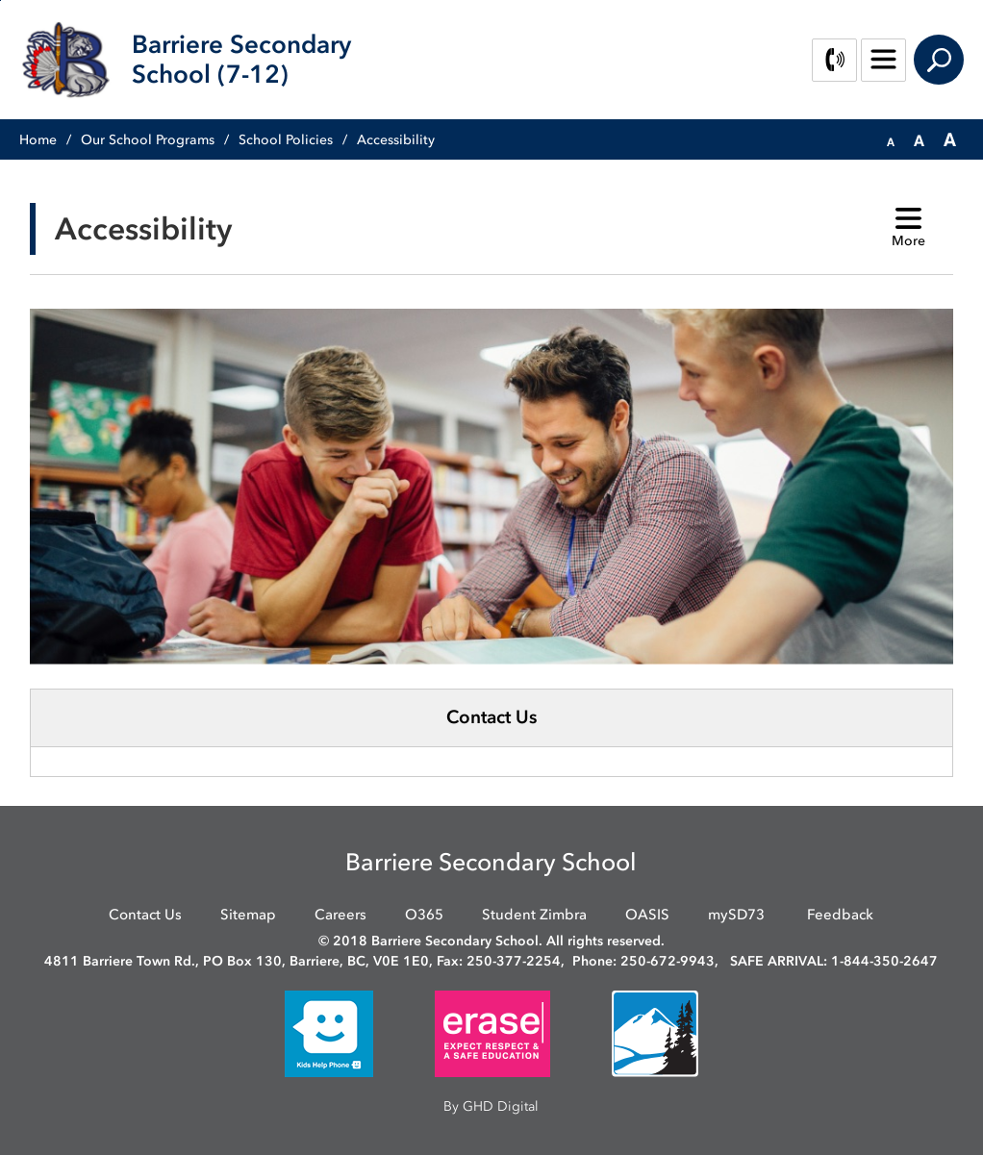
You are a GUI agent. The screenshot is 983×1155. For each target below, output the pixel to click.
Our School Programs (147, 140)
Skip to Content (0, 0)
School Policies (286, 140)
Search (939, 60)
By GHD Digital (491, 1106)
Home (38, 140)
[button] (891, 140)
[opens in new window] (329, 1032)
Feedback (840, 914)
